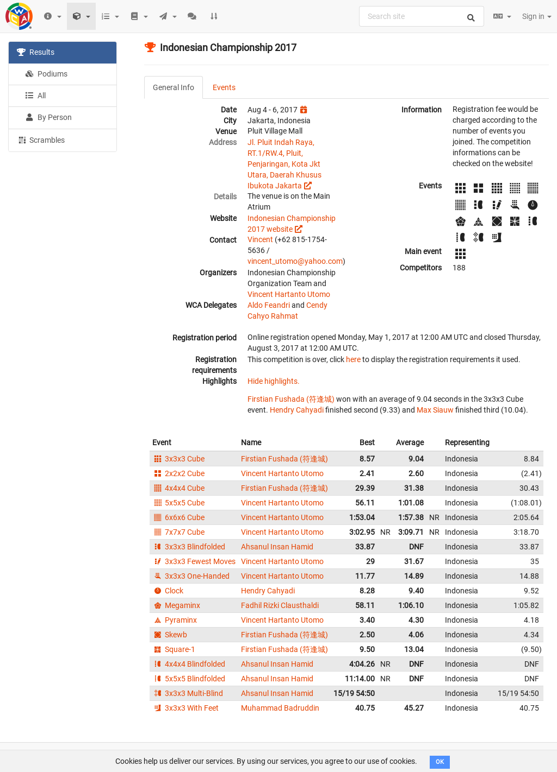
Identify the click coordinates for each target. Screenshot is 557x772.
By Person (48, 117)
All (35, 95)
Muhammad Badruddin (280, 708)
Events (224, 87)
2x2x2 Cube (178, 473)
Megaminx (176, 605)
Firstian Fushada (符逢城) (291, 399)
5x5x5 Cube (178, 502)
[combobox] (421, 16)
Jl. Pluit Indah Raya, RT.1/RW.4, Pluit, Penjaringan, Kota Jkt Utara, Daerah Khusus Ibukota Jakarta (284, 164)
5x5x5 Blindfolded (188, 678)
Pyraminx (174, 620)
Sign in (537, 16)
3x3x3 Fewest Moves (194, 561)
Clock (167, 590)
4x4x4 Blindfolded (188, 664)
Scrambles (41, 139)
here (353, 359)
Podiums (46, 73)
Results (35, 52)
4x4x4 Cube (178, 488)
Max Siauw (435, 410)
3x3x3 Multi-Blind (187, 693)
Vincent (260, 239)
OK (440, 761)
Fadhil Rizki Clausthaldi (280, 605)
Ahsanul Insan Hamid (277, 546)
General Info (173, 87)
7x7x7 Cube (178, 532)
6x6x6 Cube (178, 517)
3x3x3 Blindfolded (188, 546)
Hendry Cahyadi (297, 410)
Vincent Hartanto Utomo (288, 294)
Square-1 (173, 649)
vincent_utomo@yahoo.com (295, 261)
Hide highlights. (273, 381)
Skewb (169, 634)
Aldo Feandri (268, 305)
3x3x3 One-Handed (191, 576)
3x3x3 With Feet (185, 708)
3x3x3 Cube (178, 458)
